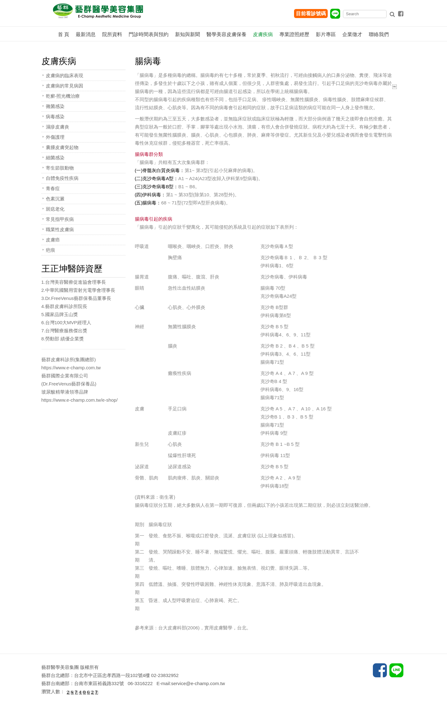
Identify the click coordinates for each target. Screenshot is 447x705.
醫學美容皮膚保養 (226, 34)
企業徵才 (352, 34)
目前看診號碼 (311, 13)
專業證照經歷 (294, 34)
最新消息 (86, 34)
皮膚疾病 (263, 34)
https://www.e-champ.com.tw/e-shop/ (79, 400)
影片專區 (326, 34)
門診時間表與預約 (149, 34)
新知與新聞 (187, 34)
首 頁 (63, 34)
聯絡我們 (379, 34)
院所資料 (112, 34)
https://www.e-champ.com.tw (71, 367)
